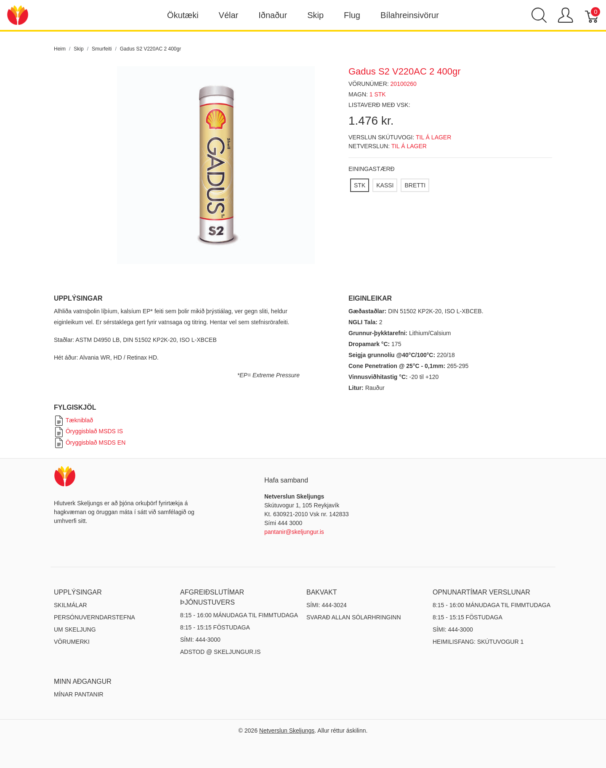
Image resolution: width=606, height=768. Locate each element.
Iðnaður (272, 15)
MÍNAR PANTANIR (79, 694)
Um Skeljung (75, 629)
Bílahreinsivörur (409, 15)
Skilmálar (70, 605)
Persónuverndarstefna (94, 617)
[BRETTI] (415, 185)
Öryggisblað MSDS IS (88, 431)
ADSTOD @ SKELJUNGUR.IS (220, 651)
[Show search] (539, 15)
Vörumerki (72, 641)
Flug (352, 15)
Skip (315, 15)
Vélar (229, 15)
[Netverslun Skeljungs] (18, 14)
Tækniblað (73, 420)
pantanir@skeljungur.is (294, 531)
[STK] (359, 185)
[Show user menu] (565, 15)
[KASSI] (384, 185)
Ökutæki (182, 15)
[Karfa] (592, 15)
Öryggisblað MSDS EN (89, 442)
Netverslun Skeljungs (287, 730)
